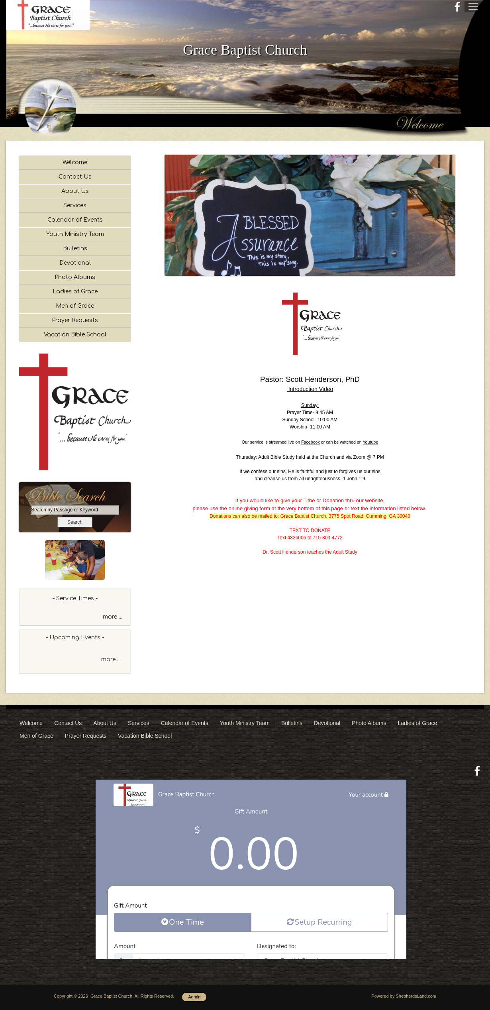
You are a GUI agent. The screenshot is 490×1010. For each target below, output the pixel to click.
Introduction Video (310, 389)
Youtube (370, 442)
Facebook (310, 442)
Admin (194, 996)
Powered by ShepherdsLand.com (403, 996)
